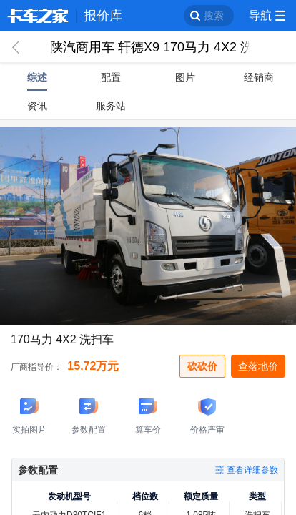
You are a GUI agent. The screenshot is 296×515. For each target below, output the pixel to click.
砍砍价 (202, 366)
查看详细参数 (252, 470)
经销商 (259, 77)
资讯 (37, 106)
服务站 (111, 106)
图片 (185, 77)
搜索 (214, 15)
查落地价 (258, 366)
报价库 (103, 16)
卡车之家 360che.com (38, 16)
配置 (111, 77)
